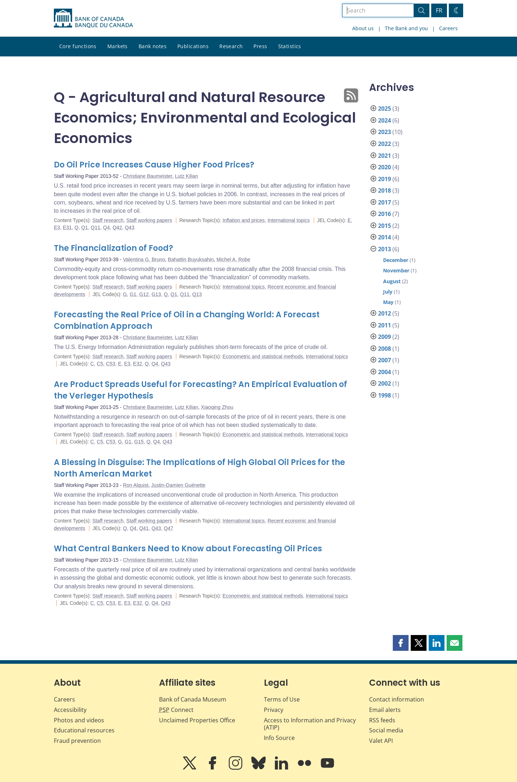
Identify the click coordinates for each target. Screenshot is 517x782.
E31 (67, 227)
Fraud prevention (77, 741)
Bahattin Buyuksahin (191, 259)
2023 (384, 132)
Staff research (108, 220)
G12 (144, 294)
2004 (384, 372)
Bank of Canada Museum (192, 699)
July (387, 291)
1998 (384, 395)
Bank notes (153, 46)
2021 (384, 156)
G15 (139, 442)
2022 (384, 144)
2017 (384, 202)
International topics (288, 220)
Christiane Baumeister (147, 176)
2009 (384, 337)
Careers (448, 28)
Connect (176, 710)
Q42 (117, 227)
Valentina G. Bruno (144, 259)
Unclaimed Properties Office (197, 720)
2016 (384, 214)
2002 (384, 383)
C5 (100, 364)
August (392, 281)
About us (363, 28)
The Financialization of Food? (113, 248)
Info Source (279, 738)
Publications (193, 46)
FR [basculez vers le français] (439, 10)
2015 (384, 226)
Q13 (197, 294)
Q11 (95, 227)
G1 (133, 294)
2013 (384, 249)
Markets (117, 46)
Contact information (396, 699)
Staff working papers (149, 220)
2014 (384, 237)
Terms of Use (282, 699)
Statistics (289, 46)
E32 (137, 364)
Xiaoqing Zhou (217, 407)
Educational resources (84, 730)
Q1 (84, 227)
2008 (384, 349)
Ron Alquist (136, 485)
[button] (401, 643)
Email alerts (385, 710)
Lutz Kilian (186, 176)
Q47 (168, 528)
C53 (110, 364)
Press (260, 46)
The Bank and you (406, 28)
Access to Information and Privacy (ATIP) (310, 724)
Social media (386, 730)
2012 (384, 313)
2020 (384, 167)
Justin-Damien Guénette (178, 485)
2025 (384, 108)
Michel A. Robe (233, 259)
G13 (156, 294)
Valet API (381, 741)
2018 (384, 190)
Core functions (78, 46)
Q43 (129, 227)
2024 (384, 120)
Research (231, 46)
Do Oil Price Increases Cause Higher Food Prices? (154, 164)
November (396, 270)
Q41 (144, 528)
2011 (384, 325)
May (388, 302)
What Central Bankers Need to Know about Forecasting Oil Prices (188, 548)
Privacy (273, 710)
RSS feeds (382, 720)
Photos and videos (79, 720)
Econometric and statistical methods (263, 356)
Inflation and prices (244, 220)
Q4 (106, 227)
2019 (384, 179)
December (395, 260)
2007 (384, 360)
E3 (57, 227)
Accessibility (70, 710)
